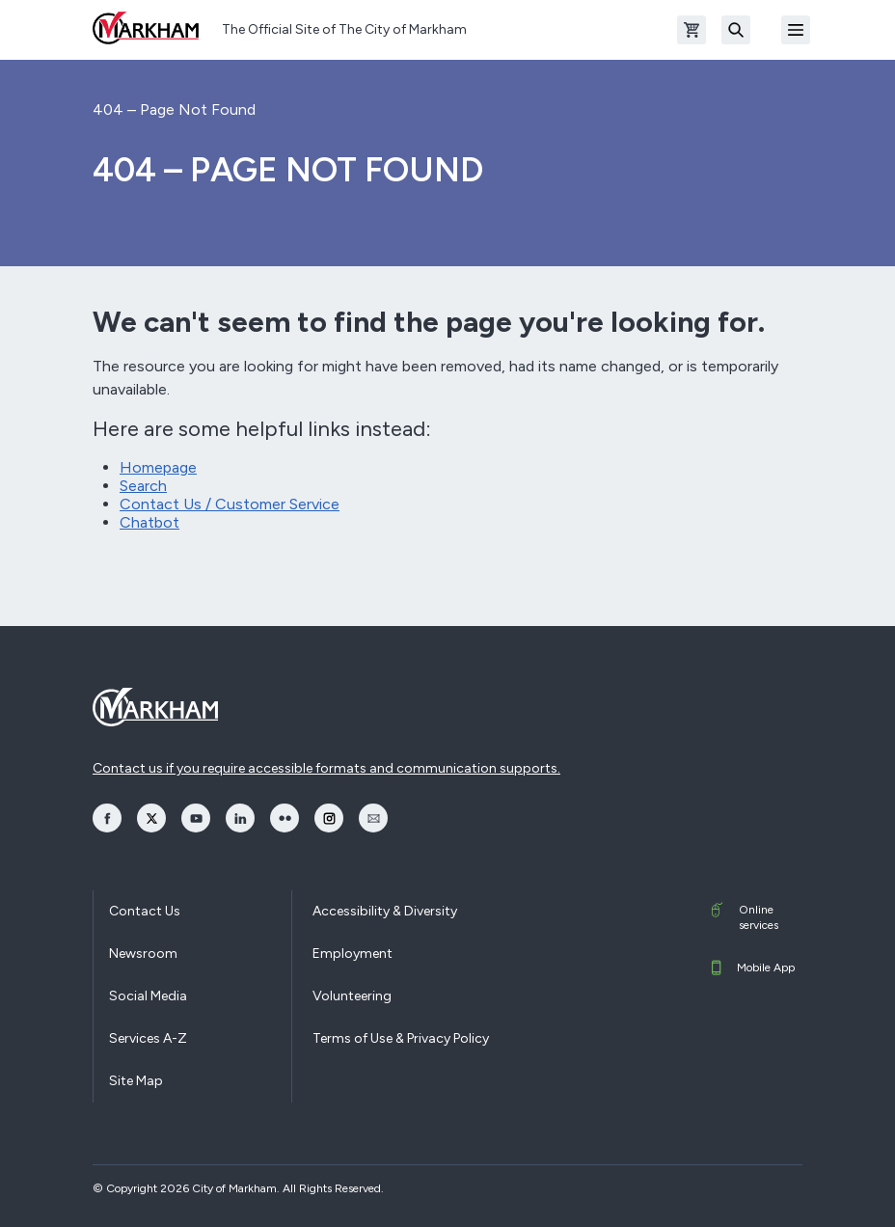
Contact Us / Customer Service (229, 504)
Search (143, 486)
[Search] (735, 29)
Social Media (148, 996)
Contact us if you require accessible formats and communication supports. (326, 768)
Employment (352, 953)
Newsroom (143, 953)
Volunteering (352, 996)
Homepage (158, 467)
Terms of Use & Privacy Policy (400, 1038)
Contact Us (144, 911)
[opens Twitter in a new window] (151, 818)
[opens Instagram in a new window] (328, 818)
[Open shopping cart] (691, 29)
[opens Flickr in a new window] (284, 818)
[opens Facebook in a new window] (107, 818)
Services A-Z (148, 1038)
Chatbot (149, 522)
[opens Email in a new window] (373, 818)
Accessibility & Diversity (384, 911)
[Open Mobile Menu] (795, 29)
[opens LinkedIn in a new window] (240, 818)
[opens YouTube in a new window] (195, 818)
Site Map (136, 1081)
